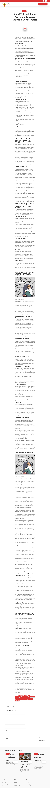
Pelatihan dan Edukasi (5, 787)
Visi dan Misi (4, 782)
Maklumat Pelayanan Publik (18, 787)
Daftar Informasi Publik (17, 785)
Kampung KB (28, 781)
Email (6, 730)
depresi (21, 695)
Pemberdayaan (28, 784)
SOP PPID (15, 782)
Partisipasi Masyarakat (5, 785)
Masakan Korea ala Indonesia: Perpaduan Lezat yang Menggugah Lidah (25, 764)
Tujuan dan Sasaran (5, 781)
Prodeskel (39, 781)
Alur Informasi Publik (17, 784)
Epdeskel (39, 782)
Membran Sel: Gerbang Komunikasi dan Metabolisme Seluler (10, 757)
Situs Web (7, 733)
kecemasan (24, 696)
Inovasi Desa (28, 782)
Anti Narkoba (28, 787)
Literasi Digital (28, 785)
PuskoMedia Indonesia (26, 22)
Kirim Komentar (42, 740)
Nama (27, 713)
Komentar (7, 713)
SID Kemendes (40, 784)
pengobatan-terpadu (21, 699)
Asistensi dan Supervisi (5, 784)
